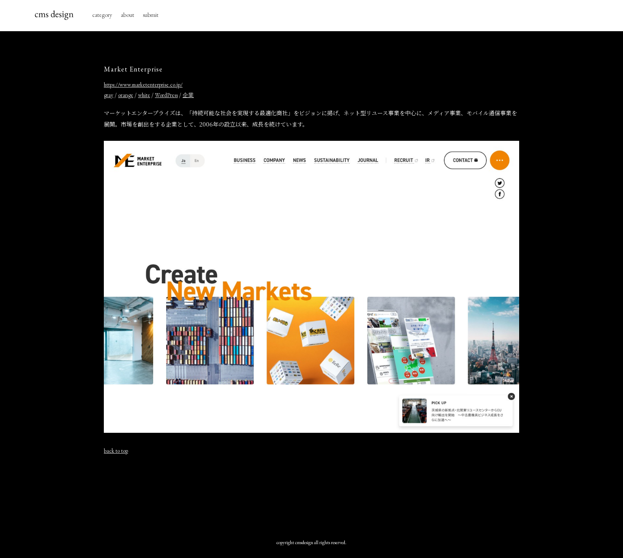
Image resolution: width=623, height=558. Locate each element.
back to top (116, 450)
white (144, 95)
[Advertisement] (311, 492)
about (127, 15)
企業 (188, 95)
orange (125, 95)
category (102, 15)
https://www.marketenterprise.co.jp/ (143, 84)
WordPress (166, 95)
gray (108, 95)
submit (150, 15)
